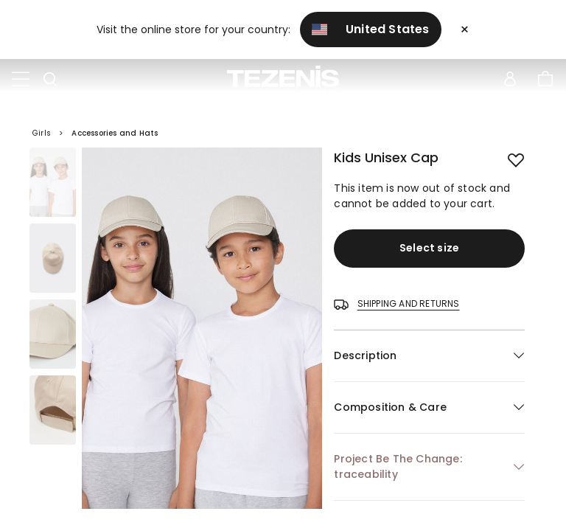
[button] (429, 356)
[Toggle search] (50, 79)
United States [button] (371, 29)
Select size (429, 247)
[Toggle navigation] (20, 79)
